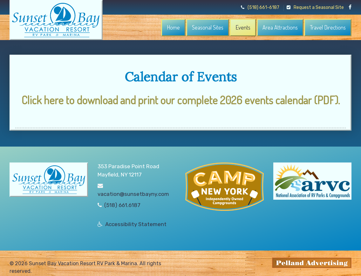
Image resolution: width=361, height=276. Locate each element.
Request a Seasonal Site (315, 7)
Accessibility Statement (136, 224)
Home (173, 27)
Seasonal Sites (207, 27)
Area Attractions (280, 27)
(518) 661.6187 (122, 205)
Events (242, 27)
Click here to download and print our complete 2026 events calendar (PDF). (181, 100)
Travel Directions (328, 27)
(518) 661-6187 (260, 7)
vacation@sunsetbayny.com (133, 194)
